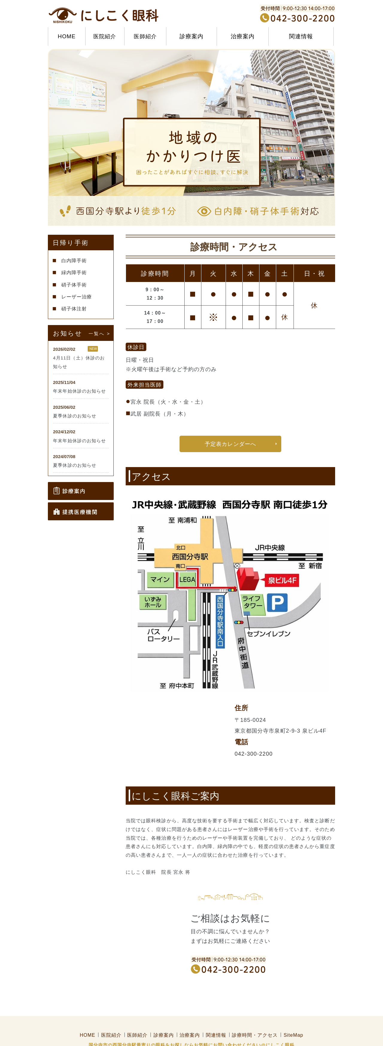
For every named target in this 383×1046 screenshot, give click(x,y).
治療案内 (190, 1016)
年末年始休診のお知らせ (79, 391)
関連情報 (216, 1016)
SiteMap (293, 1016)
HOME (67, 36)
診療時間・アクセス (255, 1016)
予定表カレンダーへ (230, 444)
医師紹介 (145, 36)
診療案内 (163, 1016)
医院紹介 (104, 36)
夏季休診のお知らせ (74, 416)
